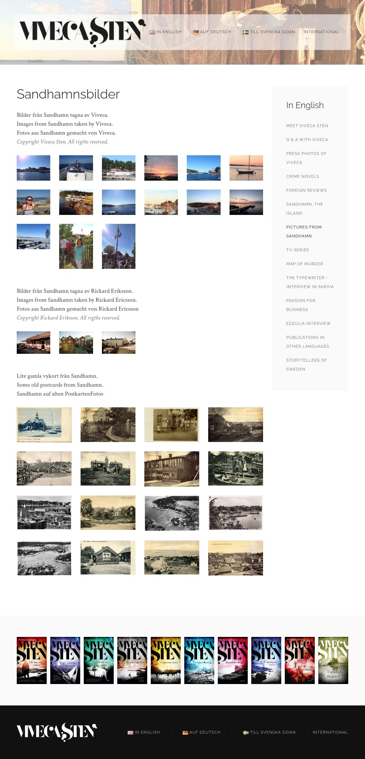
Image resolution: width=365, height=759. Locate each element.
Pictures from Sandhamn (304, 231)
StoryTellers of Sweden (306, 365)
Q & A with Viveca (307, 139)
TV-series (297, 250)
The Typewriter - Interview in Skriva (310, 282)
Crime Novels (302, 176)
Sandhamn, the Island (304, 209)
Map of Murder (304, 264)
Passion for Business (300, 305)
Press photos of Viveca (306, 158)
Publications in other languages (307, 342)
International (321, 32)
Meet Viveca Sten (307, 126)
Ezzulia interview (308, 323)
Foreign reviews (306, 190)
